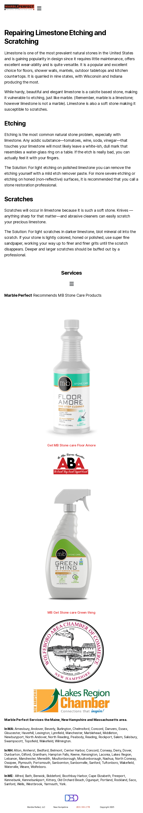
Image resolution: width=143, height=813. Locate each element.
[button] (39, 8)
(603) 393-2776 (83, 807)
